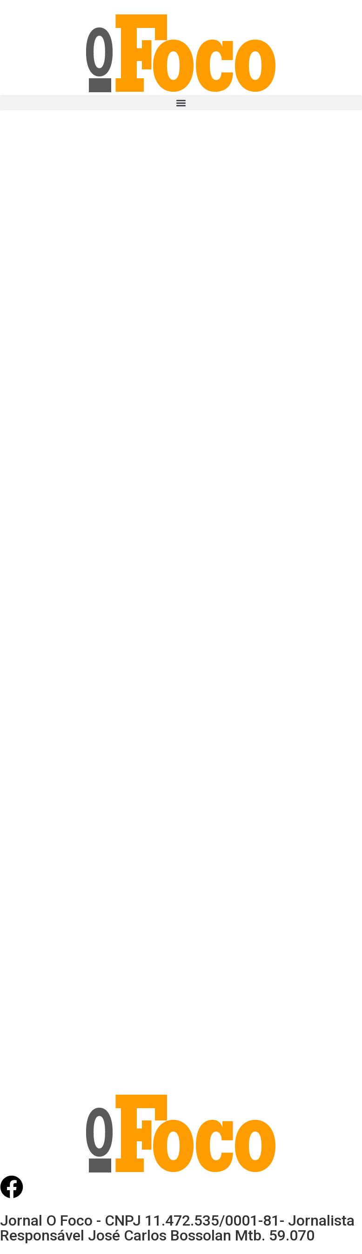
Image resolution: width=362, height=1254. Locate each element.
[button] (181, 102)
